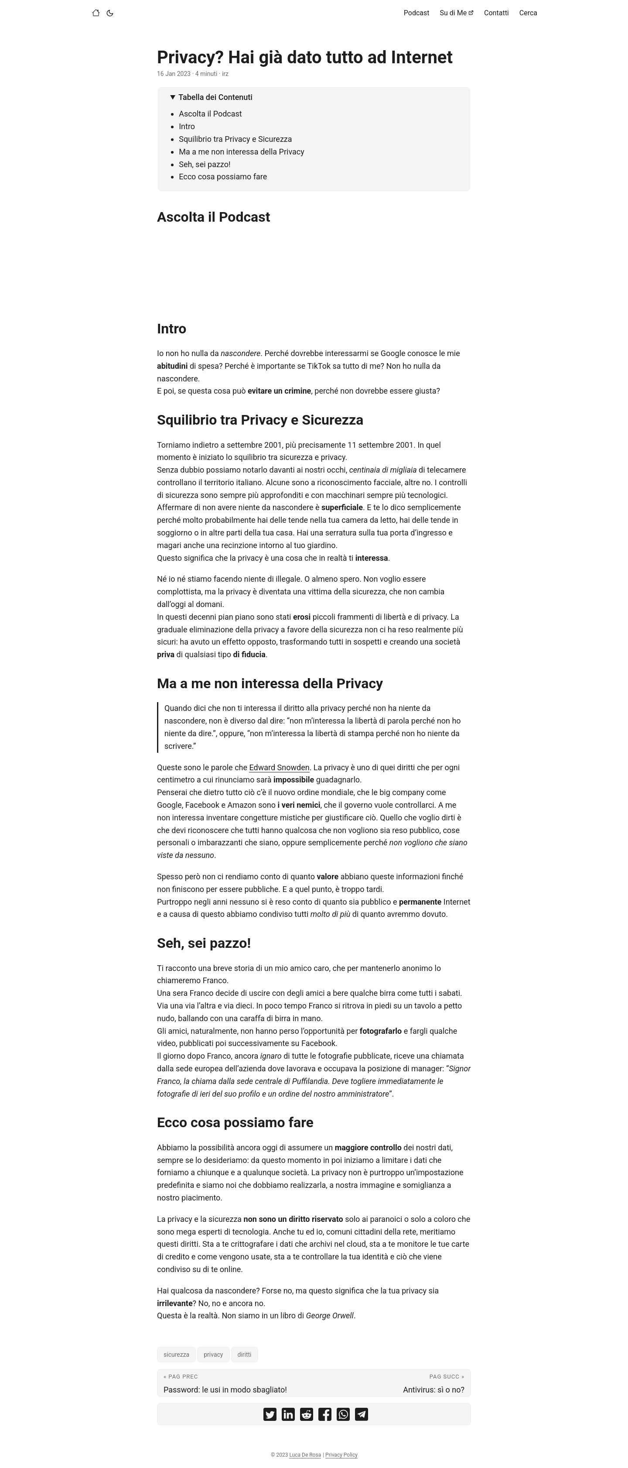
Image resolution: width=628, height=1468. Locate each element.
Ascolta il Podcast (210, 113)
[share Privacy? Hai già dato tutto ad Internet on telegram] (361, 1416)
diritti (245, 1354)
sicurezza (176, 1354)
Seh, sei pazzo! (204, 164)
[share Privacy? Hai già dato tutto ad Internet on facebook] (324, 1416)
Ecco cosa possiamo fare (223, 176)
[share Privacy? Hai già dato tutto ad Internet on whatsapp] (343, 1416)
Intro (187, 126)
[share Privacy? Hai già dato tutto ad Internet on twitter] (269, 1416)
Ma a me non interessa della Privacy (241, 151)
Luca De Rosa (305, 1455)
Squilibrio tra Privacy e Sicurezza (235, 139)
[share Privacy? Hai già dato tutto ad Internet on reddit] (306, 1416)
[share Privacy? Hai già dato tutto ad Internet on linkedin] (288, 1416)
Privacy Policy (341, 1455)
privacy (213, 1354)
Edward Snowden (279, 767)
